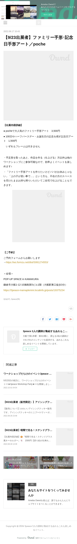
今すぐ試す (47, 15)
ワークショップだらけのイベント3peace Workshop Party (35, 373)
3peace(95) (15, 299)
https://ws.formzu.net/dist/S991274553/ (27, 262)
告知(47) (6, 299)
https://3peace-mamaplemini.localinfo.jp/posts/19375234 (33, 290)
